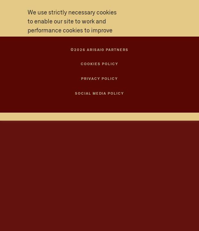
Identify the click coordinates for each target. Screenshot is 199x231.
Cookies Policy (99, 64)
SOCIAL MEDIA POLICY (99, 93)
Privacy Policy (99, 79)
